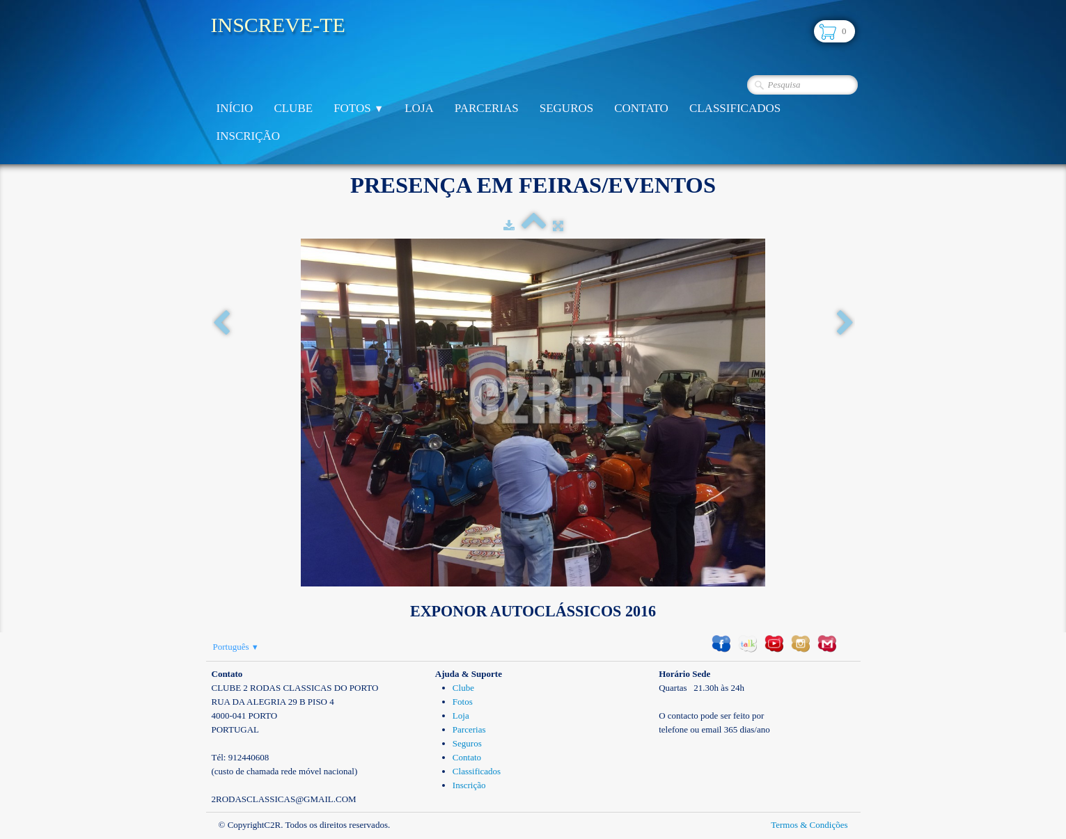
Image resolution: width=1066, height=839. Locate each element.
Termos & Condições (809, 825)
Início (235, 108)
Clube (293, 108)
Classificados (735, 108)
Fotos (359, 108)
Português (236, 646)
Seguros (566, 108)
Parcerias (487, 108)
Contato (641, 108)
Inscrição (249, 136)
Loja (419, 108)
